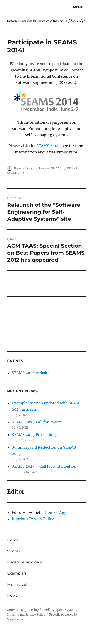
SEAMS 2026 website (31, 373)
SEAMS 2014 (47, 146)
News (12, 595)
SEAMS (72, 168)
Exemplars (17, 573)
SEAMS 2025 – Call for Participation (44, 466)
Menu (78, 7)
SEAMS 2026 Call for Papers (36, 422)
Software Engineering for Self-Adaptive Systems (42, 610)
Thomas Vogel (24, 168)
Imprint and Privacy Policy (26, 614)
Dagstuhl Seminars (24, 562)
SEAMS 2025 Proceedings (35, 434)
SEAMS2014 (15, 173)
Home (13, 540)
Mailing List (17, 584)
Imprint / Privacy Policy (33, 519)
